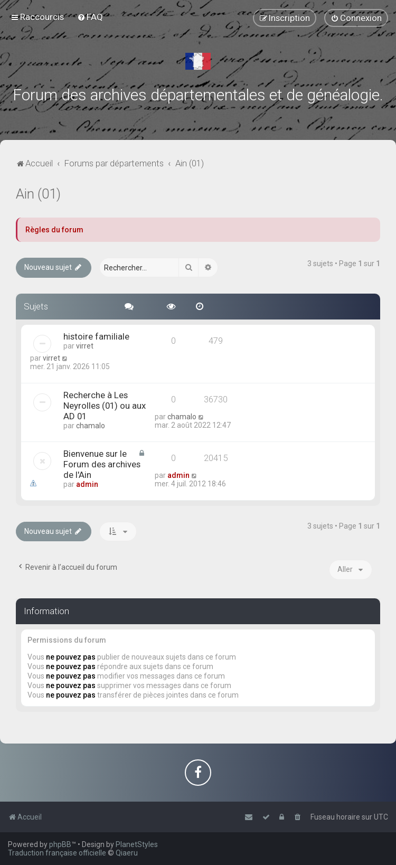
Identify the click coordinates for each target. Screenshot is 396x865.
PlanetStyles (137, 844)
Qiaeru (127, 853)
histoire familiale (96, 336)
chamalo (90, 425)
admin (87, 484)
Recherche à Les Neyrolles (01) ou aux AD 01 (104, 405)
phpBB (60, 844)
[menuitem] (90, 17)
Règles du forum (54, 229)
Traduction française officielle (57, 853)
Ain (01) (38, 194)
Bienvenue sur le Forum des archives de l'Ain (101, 464)
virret (84, 346)
